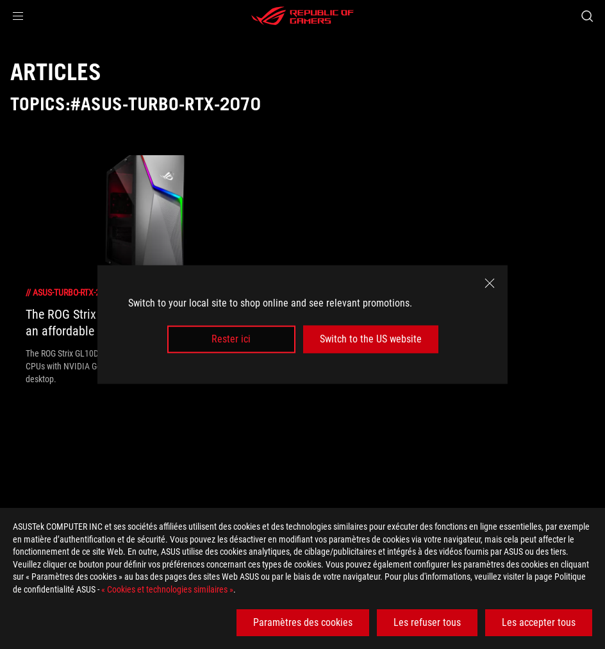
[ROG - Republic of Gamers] (302, 16)
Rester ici (231, 339)
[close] (489, 283)
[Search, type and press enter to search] (587, 16)
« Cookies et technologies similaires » (167, 589)
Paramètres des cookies (302, 622)
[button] (18, 16)
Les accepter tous (539, 622)
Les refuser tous (427, 622)
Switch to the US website (371, 339)
